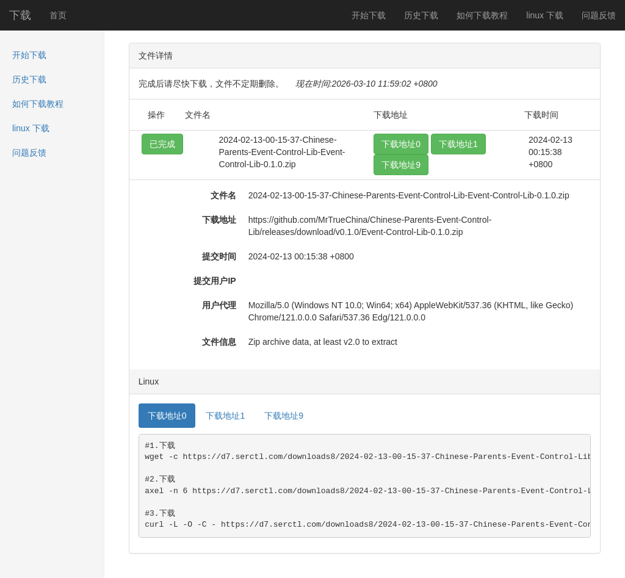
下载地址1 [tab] (225, 416)
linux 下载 (544, 15)
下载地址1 (458, 144)
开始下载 (369, 15)
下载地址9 (401, 165)
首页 (58, 15)
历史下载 (421, 15)
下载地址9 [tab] (283, 416)
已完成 (162, 144)
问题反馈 (599, 15)
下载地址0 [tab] (167, 416)
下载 (20, 15)
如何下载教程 (482, 15)
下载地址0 (401, 144)
